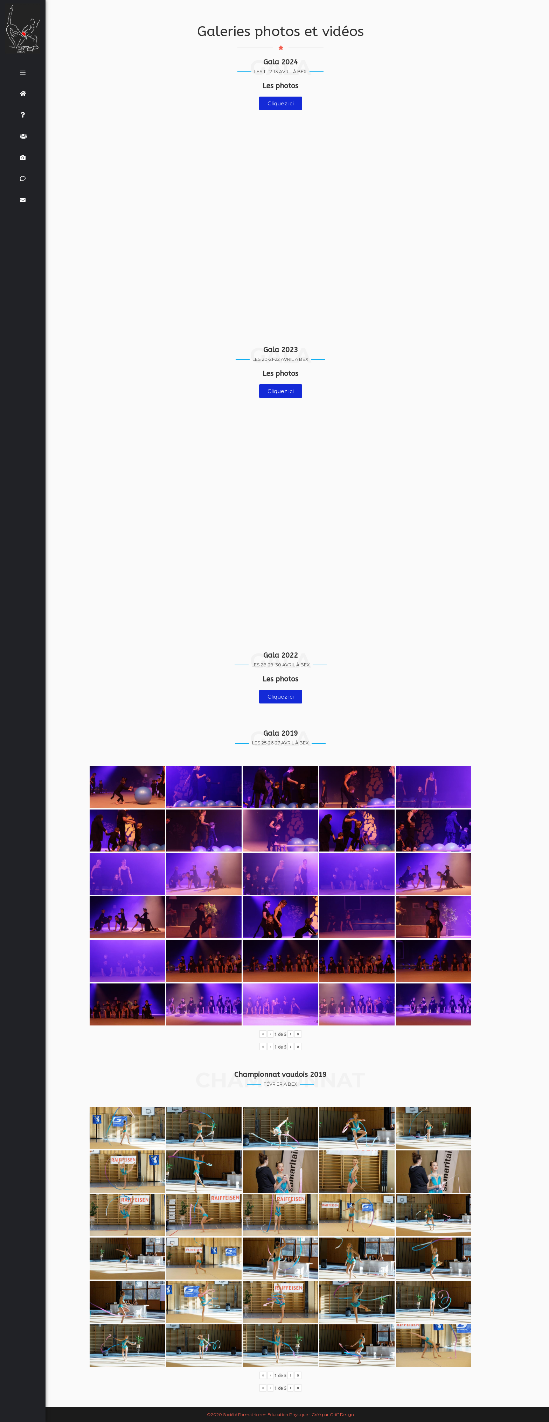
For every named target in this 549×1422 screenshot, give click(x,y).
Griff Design (342, 1414)
